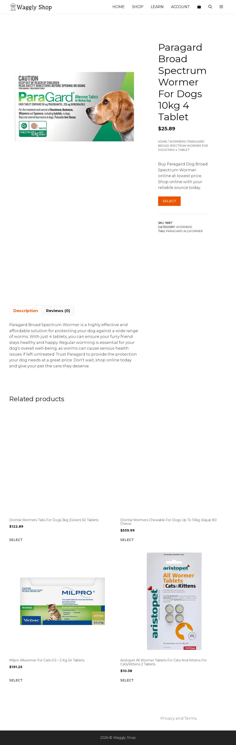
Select (169, 201)
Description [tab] (25, 310)
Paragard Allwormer (184, 231)
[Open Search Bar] (210, 7)
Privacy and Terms (178, 718)
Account (180, 7)
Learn (157, 7)
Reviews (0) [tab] (58, 310)
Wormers (177, 141)
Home (118, 7)
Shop (137, 7)
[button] (221, 7)
